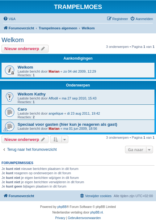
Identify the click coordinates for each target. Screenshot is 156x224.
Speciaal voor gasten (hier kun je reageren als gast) (67, 124)
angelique (55, 113)
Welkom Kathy (32, 94)
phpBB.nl (96, 212)
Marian (53, 71)
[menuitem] (9, 19)
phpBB (62, 207)
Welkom (13, 39)
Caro (22, 109)
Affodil (53, 98)
